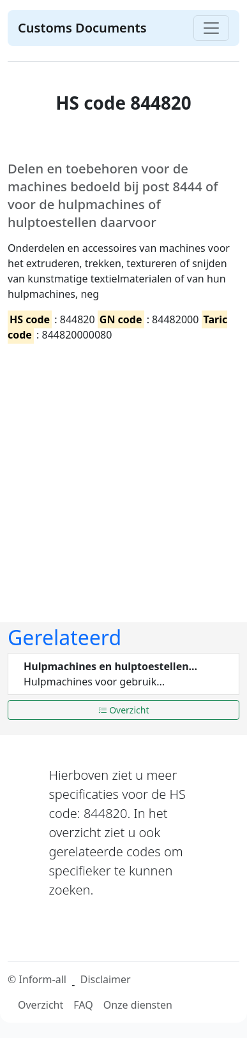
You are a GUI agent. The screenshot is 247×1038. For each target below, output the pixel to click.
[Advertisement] (119, 472)
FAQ (83, 1005)
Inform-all (42, 979)
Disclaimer (105, 979)
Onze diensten (137, 1005)
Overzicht (123, 710)
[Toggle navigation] (211, 28)
